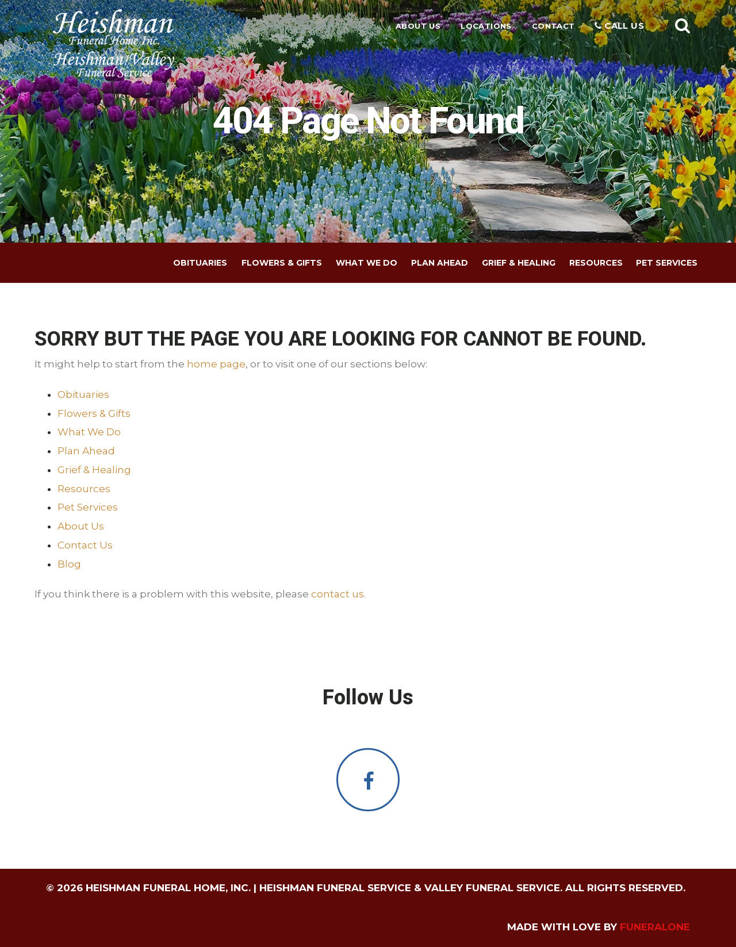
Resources (83, 488)
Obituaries (83, 394)
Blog (69, 564)
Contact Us (85, 545)
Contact (553, 25)
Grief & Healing (94, 470)
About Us (418, 25)
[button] (682, 25)
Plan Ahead (86, 451)
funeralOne (655, 927)
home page (216, 364)
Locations (486, 25)
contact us (337, 594)
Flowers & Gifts (94, 413)
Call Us (619, 25)
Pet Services (87, 507)
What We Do (89, 432)
